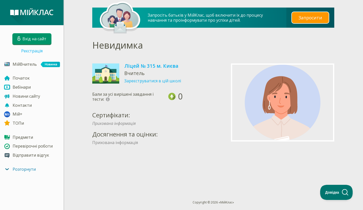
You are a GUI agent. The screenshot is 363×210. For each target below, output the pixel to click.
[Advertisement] (213, 164)
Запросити (310, 17)
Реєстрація (32, 50)
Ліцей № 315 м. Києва (151, 65)
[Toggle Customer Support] (336, 192)
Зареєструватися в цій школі (152, 81)
